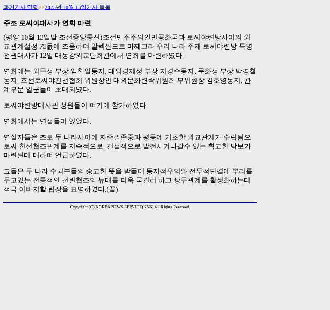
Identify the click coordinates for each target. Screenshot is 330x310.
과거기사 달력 (20, 7)
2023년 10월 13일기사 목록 (77, 7)
